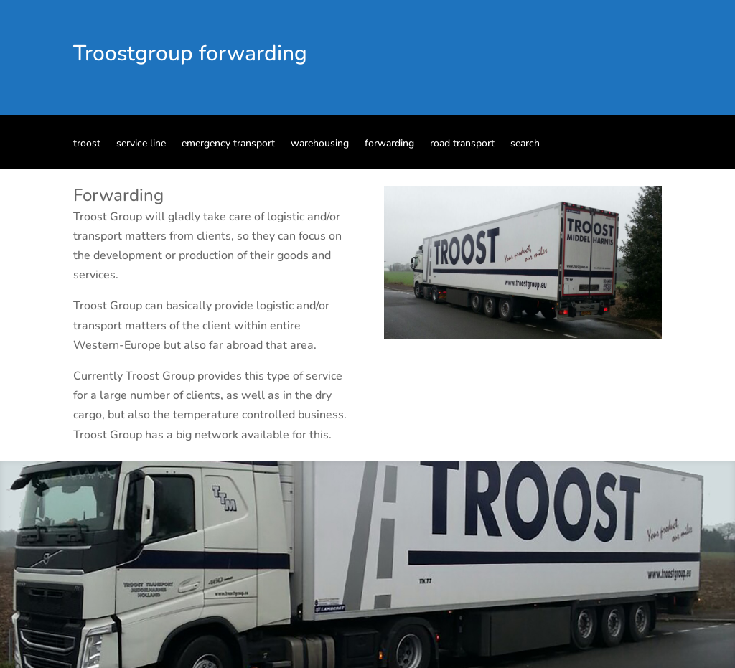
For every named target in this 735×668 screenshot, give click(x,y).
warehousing (320, 144)
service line (141, 144)
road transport (462, 144)
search (525, 144)
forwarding (389, 144)
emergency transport (228, 144)
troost (86, 144)
